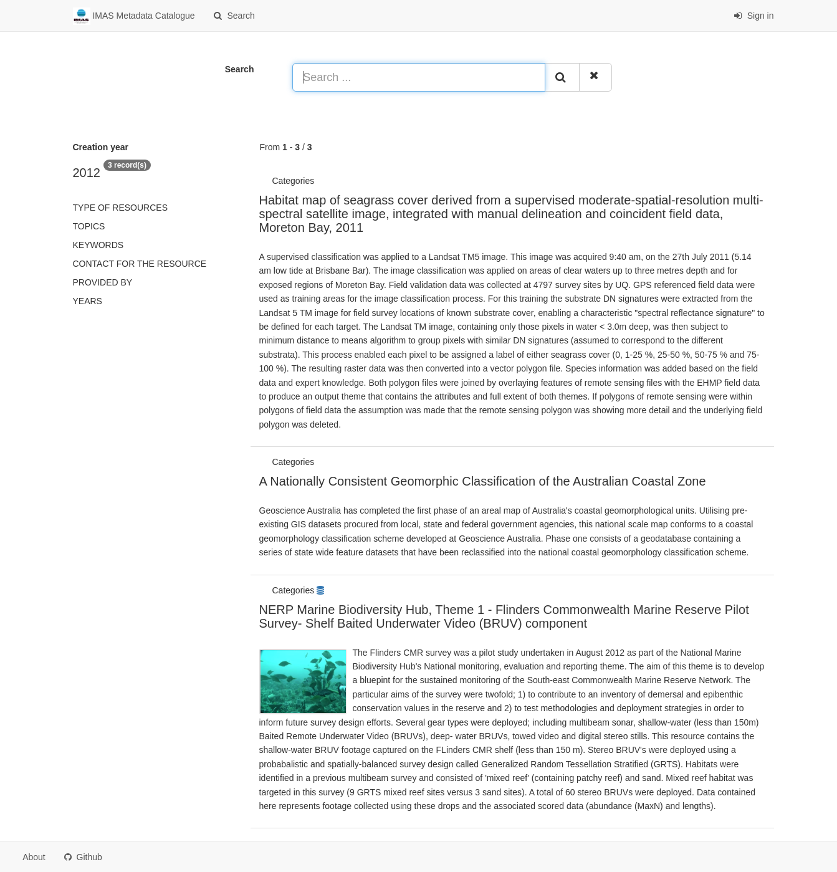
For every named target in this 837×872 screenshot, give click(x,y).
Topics (89, 226)
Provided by (103, 282)
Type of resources (120, 208)
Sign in (754, 16)
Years (87, 301)
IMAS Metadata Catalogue (134, 16)
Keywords (98, 245)
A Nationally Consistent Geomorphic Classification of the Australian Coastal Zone (482, 481)
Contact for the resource (140, 264)
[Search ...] (418, 77)
